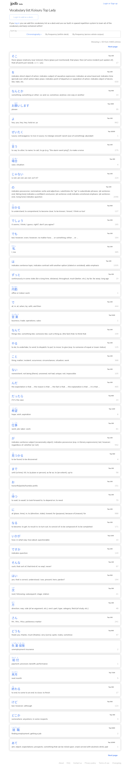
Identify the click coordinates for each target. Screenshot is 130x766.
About (61, 763)
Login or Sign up (110, 3)
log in (17, 23)
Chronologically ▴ (34, 34)
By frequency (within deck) (57, 34)
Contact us (77, 763)
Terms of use (104, 763)
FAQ (68, 763)
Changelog (116, 763)
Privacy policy (90, 763)
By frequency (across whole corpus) (88, 34)
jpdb (14, 3)
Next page (113, 46)
